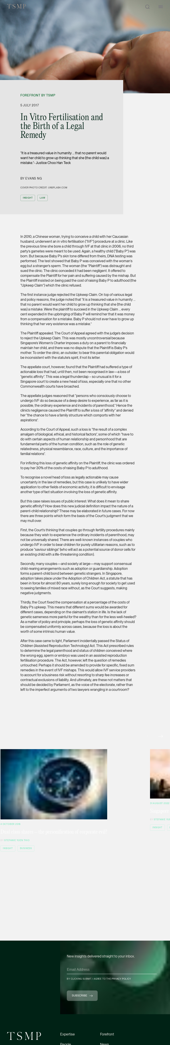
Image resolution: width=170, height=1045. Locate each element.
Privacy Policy (121, 978)
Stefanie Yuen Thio (17, 840)
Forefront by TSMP (37, 95)
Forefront (107, 1034)
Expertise (67, 1034)
